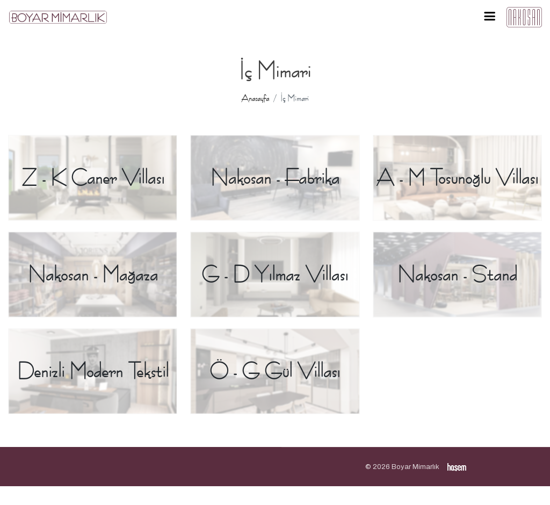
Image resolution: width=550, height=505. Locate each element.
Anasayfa (255, 98)
